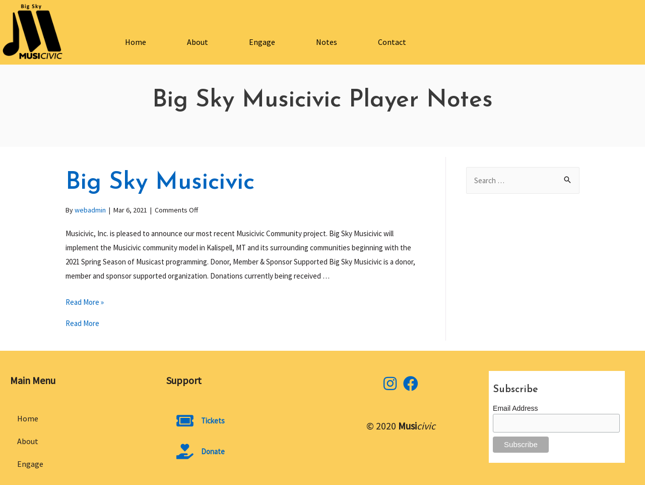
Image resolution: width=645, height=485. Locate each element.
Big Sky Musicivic (160, 183)
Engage (262, 42)
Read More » (85, 302)
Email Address (515, 408)
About (197, 42)
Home (135, 42)
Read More (82, 323)
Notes (326, 42)
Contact (392, 42)
